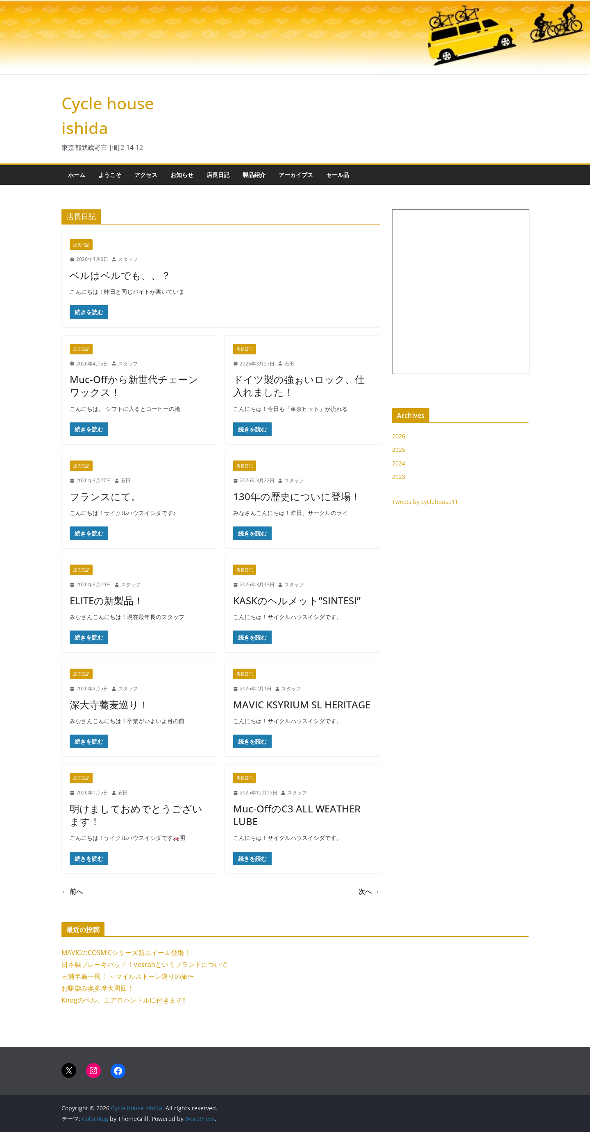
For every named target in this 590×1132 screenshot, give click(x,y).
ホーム (76, 175)
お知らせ (181, 175)
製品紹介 (254, 175)
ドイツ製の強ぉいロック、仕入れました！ (299, 385)
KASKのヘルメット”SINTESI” (297, 600)
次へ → (369, 891)
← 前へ (72, 891)
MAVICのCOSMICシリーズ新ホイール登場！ (126, 952)
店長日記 (217, 175)
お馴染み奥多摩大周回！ (97, 988)
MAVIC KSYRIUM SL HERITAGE (301, 704)
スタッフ (128, 259)
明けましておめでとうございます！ (136, 815)
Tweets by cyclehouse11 (425, 502)
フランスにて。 (105, 496)
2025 (398, 450)
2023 (398, 477)
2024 (398, 463)
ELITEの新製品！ (106, 600)
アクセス (145, 175)
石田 (289, 363)
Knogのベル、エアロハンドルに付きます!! (123, 1000)
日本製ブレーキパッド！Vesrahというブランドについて (144, 964)
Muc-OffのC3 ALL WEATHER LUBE (297, 815)
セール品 (337, 175)
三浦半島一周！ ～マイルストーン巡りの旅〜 (127, 976)
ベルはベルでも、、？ (120, 275)
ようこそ (109, 175)
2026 (398, 436)
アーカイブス (296, 175)
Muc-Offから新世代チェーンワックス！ (134, 385)
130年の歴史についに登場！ (297, 496)
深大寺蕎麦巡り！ (109, 704)
